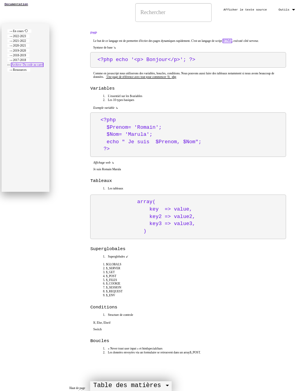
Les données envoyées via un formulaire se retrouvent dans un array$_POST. (153, 352)
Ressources (20, 70)
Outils (287, 9)
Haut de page (77, 388)
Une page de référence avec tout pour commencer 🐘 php (141, 77)
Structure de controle (120, 315)
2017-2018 (19, 60)
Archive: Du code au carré (27, 65)
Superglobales (116, 256)
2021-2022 (19, 41)
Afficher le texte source (245, 9)
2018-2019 (19, 55)
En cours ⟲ (20, 31)
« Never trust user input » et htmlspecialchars (134, 348)
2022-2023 (19, 36)
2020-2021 (19, 45)
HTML (227, 41)
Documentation (16, 4)
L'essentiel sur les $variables (124, 96)
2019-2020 (19, 50)
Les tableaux (115, 188)
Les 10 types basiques (120, 100)
